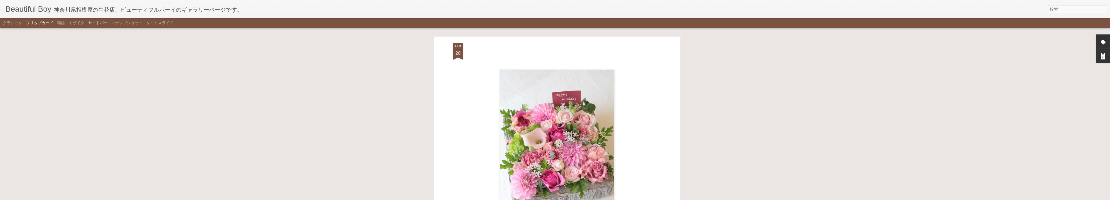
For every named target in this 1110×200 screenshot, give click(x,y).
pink (549, 49)
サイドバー (98, 23)
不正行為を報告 (582, 196)
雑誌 (61, 23)
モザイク (76, 23)
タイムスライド (159, 23)
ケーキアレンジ (568, 49)
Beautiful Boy (586, 41)
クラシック (12, 23)
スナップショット (126, 23)
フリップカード (39, 23)
